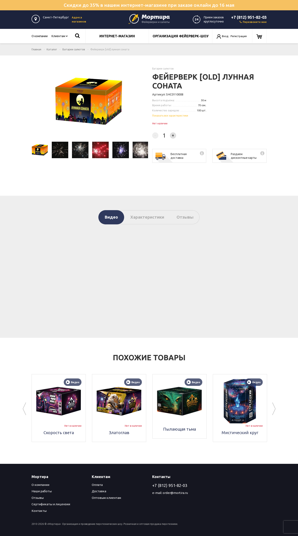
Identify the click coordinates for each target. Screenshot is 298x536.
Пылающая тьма (179, 429)
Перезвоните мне (253, 21)
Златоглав (119, 432)
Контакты (39, 510)
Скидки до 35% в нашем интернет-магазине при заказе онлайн (149, 5)
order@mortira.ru (175, 493)
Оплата (97, 485)
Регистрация (239, 36)
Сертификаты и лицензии (51, 504)
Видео (111, 217)
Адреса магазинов (79, 19)
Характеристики (147, 217)
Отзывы (185, 217)
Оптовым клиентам (106, 497)
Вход (225, 36)
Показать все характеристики (170, 115)
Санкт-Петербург (56, 17)
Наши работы (42, 491)
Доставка (99, 491)
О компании (40, 36)
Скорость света (59, 432)
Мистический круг (239, 432)
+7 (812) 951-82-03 (249, 17)
